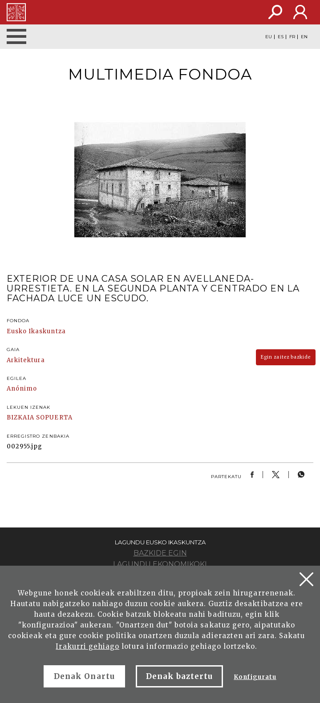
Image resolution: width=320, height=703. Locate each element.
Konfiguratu (255, 677)
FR (292, 37)
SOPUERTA (54, 417)
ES (281, 37)
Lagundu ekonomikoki (160, 564)
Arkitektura (26, 360)
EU (268, 37)
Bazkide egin (160, 553)
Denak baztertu (179, 676)
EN (304, 37)
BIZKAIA (20, 417)
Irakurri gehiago (87, 646)
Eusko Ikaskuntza (36, 331)
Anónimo (22, 388)
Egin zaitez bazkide (286, 357)
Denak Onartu (84, 676)
